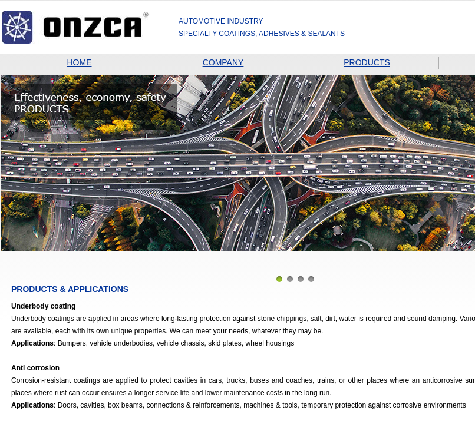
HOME (79, 62)
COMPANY (223, 62)
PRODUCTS (367, 62)
